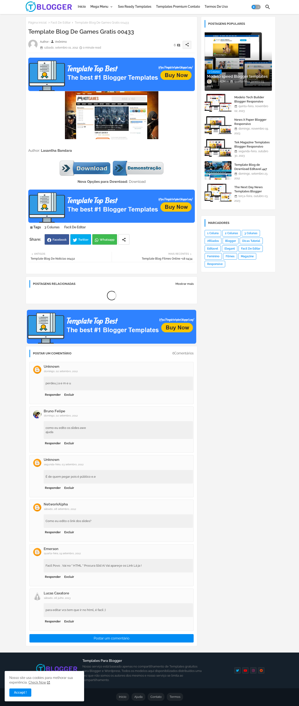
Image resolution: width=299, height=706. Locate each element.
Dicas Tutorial (251, 241)
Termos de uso (216, 6)
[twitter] (237, 670)
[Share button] (123, 239)
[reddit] (261, 670)
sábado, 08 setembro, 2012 (60, 509)
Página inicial (37, 22)
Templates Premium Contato (178, 6)
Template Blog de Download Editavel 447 (250, 167)
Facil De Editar (61, 22)
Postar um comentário (111, 638)
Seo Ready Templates (134, 6)
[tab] (81, 6)
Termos (175, 697)
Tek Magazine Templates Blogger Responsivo (252, 144)
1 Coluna (213, 233)
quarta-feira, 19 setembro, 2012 (62, 553)
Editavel (212, 248)
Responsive (215, 264)
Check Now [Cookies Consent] (37, 682)
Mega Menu (99, 6)
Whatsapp (107, 239)
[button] (256, 7)
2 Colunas (231, 233)
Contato (156, 697)
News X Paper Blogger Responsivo (250, 122)
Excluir (69, 394)
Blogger (230, 241)
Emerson (51, 549)
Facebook (60, 239)
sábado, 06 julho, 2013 (57, 598)
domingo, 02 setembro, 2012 (61, 371)
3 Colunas (52, 227)
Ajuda (138, 697)
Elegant (229, 248)
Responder (53, 394)
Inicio (82, 6)
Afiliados (213, 241)
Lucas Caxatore (56, 593)
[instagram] (253, 670)
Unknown (51, 366)
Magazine (247, 256)
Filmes (230, 256)
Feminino (213, 256)
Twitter (83, 239)
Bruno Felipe (54, 411)
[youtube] (245, 670)
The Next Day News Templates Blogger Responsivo (248, 191)
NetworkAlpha (56, 504)
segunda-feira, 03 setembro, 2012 (64, 464)
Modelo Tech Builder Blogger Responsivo (249, 99)
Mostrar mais (184, 284)
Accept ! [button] (20, 692)
